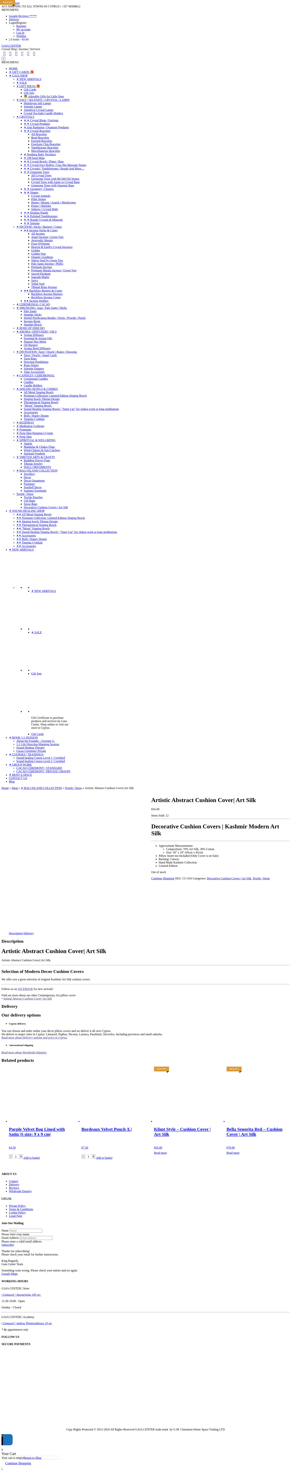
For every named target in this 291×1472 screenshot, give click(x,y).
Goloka (35, 250)
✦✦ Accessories (26, 535)
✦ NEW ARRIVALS (28, 79)
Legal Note (15, 1215)
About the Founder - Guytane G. (35, 740)
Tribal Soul (38, 283)
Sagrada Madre (40, 277)
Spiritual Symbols (34, 453)
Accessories (31, 412)
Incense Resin (32, 321)
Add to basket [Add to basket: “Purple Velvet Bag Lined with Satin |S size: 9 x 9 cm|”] (31, 1157)
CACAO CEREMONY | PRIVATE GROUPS (43, 771)
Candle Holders (33, 385)
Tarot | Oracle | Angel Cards (40, 355)
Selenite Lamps (33, 106)
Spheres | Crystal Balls (44, 209)
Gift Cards (30, 89)
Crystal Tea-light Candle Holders (43, 113)
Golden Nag (38, 253)
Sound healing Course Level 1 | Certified (40, 757)
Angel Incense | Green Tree (47, 237)
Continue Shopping (162, 878)
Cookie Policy (17, 1212)
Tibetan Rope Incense (44, 287)
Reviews (14, 1187)
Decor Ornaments (34, 480)
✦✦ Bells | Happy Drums (31, 539)
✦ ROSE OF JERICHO (30, 328)
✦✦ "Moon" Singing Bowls (33, 528)
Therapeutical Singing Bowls (41, 402)
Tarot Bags (30, 358)
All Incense (38, 233)
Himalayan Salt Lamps (37, 103)
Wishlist (21, 36)
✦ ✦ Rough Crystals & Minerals (43, 219)
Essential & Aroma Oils (38, 338)
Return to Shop (32, 1457)
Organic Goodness (42, 257)
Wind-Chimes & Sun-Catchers (42, 450)
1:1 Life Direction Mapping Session (37, 744)
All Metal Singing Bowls (38, 392)
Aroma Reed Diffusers (37, 348)
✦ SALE (21, 82)
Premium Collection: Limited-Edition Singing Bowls (55, 395)
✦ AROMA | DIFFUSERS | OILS (36, 331)
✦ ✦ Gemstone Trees (36, 172)
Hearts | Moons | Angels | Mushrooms (53, 202)
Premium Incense (41, 267)
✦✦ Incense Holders (36, 300)
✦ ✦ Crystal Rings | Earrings (41, 120)
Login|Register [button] (18, 22)
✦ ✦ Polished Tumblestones (41, 216)
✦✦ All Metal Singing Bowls (34, 514)
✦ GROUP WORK (20, 764)
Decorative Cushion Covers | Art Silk (46, 507)
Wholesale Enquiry (20, 1191)
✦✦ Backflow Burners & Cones (43, 290)
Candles (28, 382)
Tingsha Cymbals (34, 419)
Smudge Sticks (33, 314)
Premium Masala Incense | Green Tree (53, 270)
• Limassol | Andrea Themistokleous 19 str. (26, 1323)
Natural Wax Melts (35, 341)
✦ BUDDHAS (25, 422)
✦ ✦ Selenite (32, 223)
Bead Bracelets (40, 137)
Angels (28, 443)
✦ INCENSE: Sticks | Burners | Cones (39, 226)
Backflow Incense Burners (47, 294)
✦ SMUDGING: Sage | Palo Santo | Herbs (41, 307)
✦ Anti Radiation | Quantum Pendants (46, 127)
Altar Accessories (34, 371)
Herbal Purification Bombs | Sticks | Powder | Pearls (55, 317)
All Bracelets (39, 134)
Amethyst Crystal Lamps (38, 110)
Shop (15, 788)
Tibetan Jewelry (33, 463)
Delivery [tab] (29, 933)
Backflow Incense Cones (46, 297)
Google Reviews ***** (23, 16)
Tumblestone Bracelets (44, 147)
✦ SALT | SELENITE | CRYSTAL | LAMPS (43, 99)
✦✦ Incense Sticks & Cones (41, 230)
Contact (13, 1181)
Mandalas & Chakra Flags (39, 446)
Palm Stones (38, 199)
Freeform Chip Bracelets (46, 144)
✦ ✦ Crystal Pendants (37, 123)
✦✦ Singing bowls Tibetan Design (37, 521)
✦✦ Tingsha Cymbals (29, 542)
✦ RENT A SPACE (20, 774)
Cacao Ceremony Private (31, 751)
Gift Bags (29, 500)
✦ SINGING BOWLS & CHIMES (37, 389)
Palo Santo (30, 311)
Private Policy (17, 1205)
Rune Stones (31, 365)
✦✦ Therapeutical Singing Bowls (36, 525)
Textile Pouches (33, 497)
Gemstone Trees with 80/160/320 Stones (55, 178)
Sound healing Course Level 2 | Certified (40, 761)
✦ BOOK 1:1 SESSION (23, 737)
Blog (12, 781)
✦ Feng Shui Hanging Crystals (34, 433)
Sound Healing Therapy (30, 747)
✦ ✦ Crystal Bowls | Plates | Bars (44, 161)
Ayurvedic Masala (42, 240)
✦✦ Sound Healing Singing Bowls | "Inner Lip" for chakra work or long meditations (66, 532)
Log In (20, 32)
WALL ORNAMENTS (37, 467)
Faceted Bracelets (41, 140)
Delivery (14, 19)
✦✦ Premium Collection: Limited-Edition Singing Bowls (50, 517)
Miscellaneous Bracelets (45, 151)
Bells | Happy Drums (36, 415)
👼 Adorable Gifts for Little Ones (44, 96)
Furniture (29, 484)
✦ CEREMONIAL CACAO (33, 304)
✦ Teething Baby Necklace (40, 154)
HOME (13, 68)
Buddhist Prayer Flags (37, 460)
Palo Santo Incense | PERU (47, 263)
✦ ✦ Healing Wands (36, 212)
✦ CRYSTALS (25, 116)
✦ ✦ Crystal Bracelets (37, 130)
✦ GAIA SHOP (18, 75)
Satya (34, 280)
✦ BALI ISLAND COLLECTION (36, 470)
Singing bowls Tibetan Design (42, 399)
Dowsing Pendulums (36, 361)
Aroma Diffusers (34, 335)
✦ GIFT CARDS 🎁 (21, 72)
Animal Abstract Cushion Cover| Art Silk (27, 998)
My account (23, 29)
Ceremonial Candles (36, 378)
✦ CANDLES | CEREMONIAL (35, 375)
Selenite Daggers (34, 368)
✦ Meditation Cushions (30, 426)
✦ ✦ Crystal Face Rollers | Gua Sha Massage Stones (55, 165)
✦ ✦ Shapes (31, 192)
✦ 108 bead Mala (34, 158)
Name (5, 1230)
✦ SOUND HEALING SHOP (27, 510)
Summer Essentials (35, 490)
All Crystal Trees (41, 175)
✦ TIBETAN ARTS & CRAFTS (35, 457)
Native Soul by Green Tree (47, 260)
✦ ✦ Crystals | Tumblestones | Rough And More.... (54, 168)
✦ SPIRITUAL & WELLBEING (36, 440)
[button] (10, 9)
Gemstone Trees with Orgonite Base (52, 185)
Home (5, 788)
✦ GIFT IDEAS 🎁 (28, 86)
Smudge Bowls (33, 324)
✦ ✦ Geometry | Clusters (39, 189)
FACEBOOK (25, 989)
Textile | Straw (25, 494)
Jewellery (29, 474)
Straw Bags (30, 504)
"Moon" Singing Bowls (38, 405)
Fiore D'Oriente (40, 243)
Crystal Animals (40, 195)
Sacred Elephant (40, 273)
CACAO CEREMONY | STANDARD (39, 768)
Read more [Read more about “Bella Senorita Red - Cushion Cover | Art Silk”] (233, 1152)
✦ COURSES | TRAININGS (26, 754)
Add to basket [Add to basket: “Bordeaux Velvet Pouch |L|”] (104, 1157)
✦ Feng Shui (24, 436)
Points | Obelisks (41, 205)
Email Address (10, 1237)
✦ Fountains (23, 429)
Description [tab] (16, 933)
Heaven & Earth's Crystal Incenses (51, 247)
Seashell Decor (33, 487)
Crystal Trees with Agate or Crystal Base (55, 182)
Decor (27, 477)
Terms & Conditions (21, 1209)
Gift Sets (29, 92)
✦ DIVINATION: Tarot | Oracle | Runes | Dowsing (46, 351)
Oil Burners (31, 345)
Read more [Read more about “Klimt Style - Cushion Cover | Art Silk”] (160, 1152)
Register (21, 26)
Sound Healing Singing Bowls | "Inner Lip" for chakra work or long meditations (71, 409)
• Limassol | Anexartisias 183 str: (21, 1294)
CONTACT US (18, 778)
